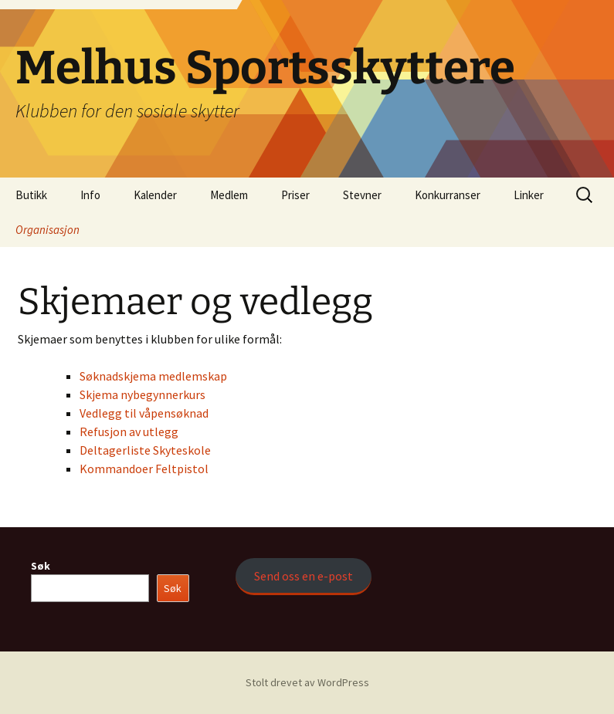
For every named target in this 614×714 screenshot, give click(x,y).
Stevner (362, 195)
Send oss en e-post (303, 576)
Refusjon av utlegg (129, 431)
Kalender (155, 195)
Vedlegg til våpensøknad (144, 413)
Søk (40, 566)
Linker (529, 195)
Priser (295, 195)
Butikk (31, 195)
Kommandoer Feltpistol (144, 468)
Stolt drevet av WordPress (307, 682)
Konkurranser (447, 195)
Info (90, 195)
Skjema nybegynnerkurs (142, 394)
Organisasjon (47, 229)
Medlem (229, 195)
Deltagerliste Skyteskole (145, 450)
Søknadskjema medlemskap (153, 376)
